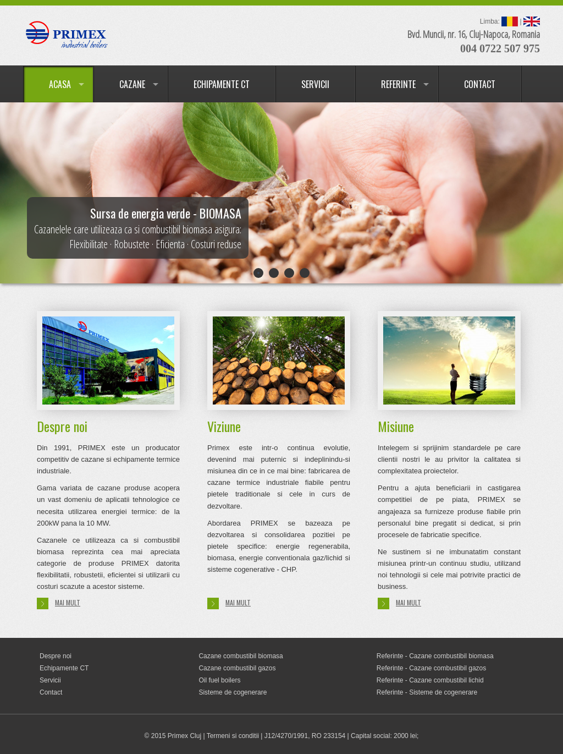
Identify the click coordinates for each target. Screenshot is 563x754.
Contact (51, 692)
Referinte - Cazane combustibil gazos (431, 668)
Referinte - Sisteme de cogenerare (427, 692)
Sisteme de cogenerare (232, 692)
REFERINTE (398, 84)
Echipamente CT (64, 668)
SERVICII (315, 84)
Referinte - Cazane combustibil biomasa (435, 656)
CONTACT (479, 84)
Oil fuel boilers (219, 680)
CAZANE (132, 84)
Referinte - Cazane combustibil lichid (430, 680)
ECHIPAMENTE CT (222, 84)
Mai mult (58, 603)
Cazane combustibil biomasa (240, 656)
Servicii (50, 680)
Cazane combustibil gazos (236, 668)
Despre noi (55, 656)
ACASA (60, 84)
